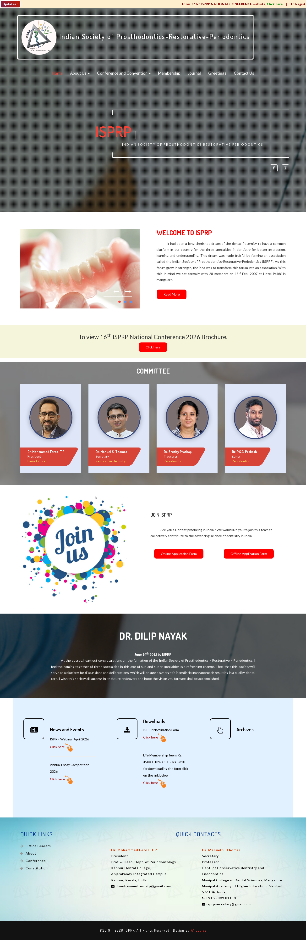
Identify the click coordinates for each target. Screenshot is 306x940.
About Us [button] (80, 73)
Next (128, 289)
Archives (245, 729)
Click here (61, 747)
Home (57, 73)
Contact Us (244, 73)
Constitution (36, 868)
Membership (169, 73)
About (30, 853)
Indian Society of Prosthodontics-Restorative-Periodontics (135, 37)
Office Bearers (38, 846)
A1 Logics (199, 930)
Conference (35, 861)
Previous (116, 289)
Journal (194, 73)
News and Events (67, 729)
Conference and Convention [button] (124, 73)
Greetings (217, 73)
